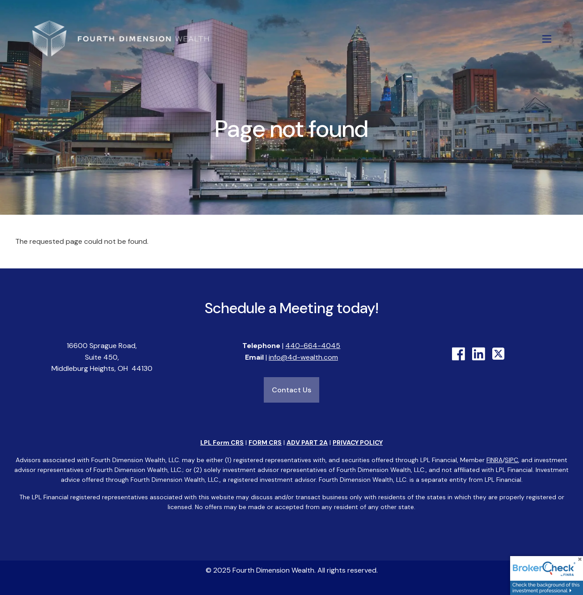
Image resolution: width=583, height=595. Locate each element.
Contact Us (291, 390)
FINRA (494, 460)
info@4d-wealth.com (303, 357)
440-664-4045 (312, 346)
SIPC (511, 460)
